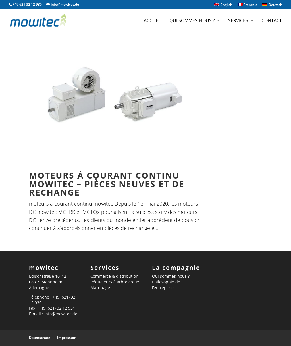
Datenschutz (39, 337)
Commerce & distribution (114, 276)
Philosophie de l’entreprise (166, 284)
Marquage (100, 287)
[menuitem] (223, 6)
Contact (271, 21)
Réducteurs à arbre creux (114, 282)
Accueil (153, 21)
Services (238, 21)
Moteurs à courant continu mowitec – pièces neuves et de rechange (106, 183)
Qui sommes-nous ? (192, 21)
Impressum (66, 337)
